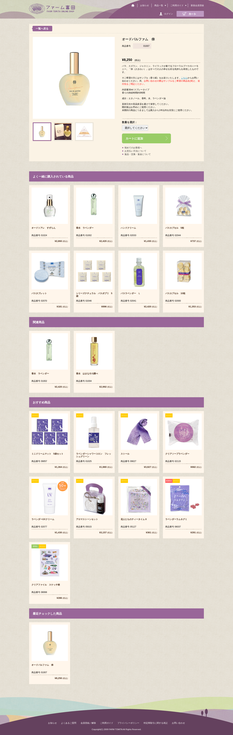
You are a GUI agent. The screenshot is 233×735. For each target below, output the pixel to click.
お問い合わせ (178, 723)
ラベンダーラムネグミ (176, 519)
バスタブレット (39, 293)
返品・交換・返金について (138, 154)
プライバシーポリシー (128, 723)
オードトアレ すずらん (43, 228)
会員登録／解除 (88, 723)
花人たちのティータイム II (134, 519)
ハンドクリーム (128, 228)
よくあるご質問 (68, 723)
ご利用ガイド (176, 5)
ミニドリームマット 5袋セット (47, 454)
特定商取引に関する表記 (156, 723)
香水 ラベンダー (85, 228)
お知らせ (144, 5)
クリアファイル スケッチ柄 (45, 584)
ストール (125, 454)
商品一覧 (158, 5)
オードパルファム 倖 (42, 665)
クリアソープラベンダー (177, 454)
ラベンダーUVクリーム (42, 519)
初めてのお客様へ (133, 147)
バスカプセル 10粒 (175, 293)
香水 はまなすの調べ (87, 373)
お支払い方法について (135, 151)
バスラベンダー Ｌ (130, 293)
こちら (184, 78)
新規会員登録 (197, 5)
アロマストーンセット (87, 519)
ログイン (168, 14)
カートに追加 (134, 138)
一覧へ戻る (42, 28)
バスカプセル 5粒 (174, 228)
